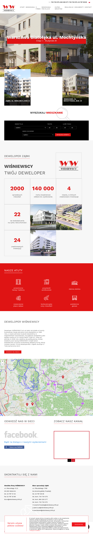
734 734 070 (55, 2)
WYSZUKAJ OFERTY (63, 134)
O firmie (38, 8)
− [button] (2, 364)
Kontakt (88, 7)
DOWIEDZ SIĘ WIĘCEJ (13, 352)
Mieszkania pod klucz (47, 8)
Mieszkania (30, 7)
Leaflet (91, 415)
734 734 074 (73, 2)
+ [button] (2, 361)
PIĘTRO (49, 124)
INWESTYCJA (19, 124)
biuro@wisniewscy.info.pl (13, 499)
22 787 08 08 (82, 2)
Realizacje (68, 7)
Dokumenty (78, 7)
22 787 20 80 (11, 496)
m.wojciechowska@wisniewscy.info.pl (45, 505)
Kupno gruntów (58, 8)
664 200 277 (64, 2)
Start (22, 7)
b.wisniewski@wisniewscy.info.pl (43, 510)
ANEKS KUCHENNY (28, 131)
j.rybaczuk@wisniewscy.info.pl (42, 508)
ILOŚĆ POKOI (67, 124)
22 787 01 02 (11, 494)
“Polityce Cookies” (34, 530)
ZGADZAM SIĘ (79, 524)
